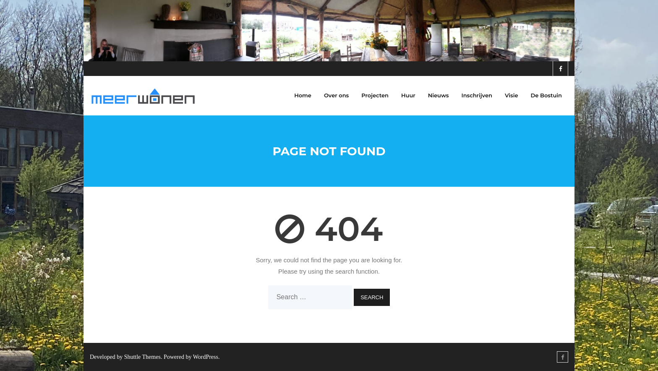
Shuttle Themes (142, 357)
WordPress (205, 357)
